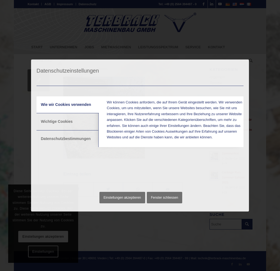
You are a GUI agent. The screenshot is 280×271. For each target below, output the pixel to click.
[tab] (67, 104)
